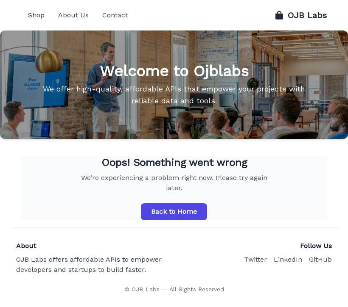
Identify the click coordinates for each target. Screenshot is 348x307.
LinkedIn (288, 259)
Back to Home (174, 211)
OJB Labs (300, 15)
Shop (36, 15)
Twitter (255, 259)
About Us (73, 15)
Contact (115, 15)
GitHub (320, 259)
